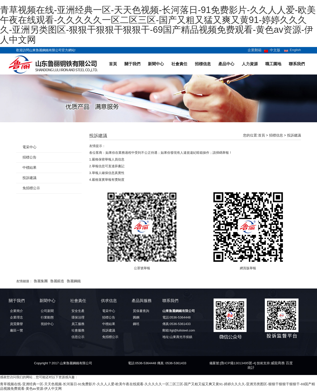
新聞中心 (156, 64)
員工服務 (77, 324)
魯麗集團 (40, 281)
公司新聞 (47, 311)
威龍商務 (275, 363)
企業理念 (16, 317)
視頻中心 (47, 324)
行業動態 (47, 317)
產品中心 (226, 64)
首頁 (113, 64)
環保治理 (77, 317)
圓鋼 (136, 317)
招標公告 (28, 157)
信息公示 (77, 337)
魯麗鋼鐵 (71, 281)
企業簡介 (16, 311)
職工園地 (273, 64)
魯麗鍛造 (55, 281)
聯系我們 (297, 64)
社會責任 (179, 64)
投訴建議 (294, 135)
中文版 (276, 50)
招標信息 (203, 64)
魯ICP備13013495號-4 (237, 363)
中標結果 (28, 168)
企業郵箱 (256, 50)
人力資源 (250, 64)
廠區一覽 (16, 330)
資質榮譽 (16, 324)
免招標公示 (30, 188)
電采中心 (28, 147)
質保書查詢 (141, 311)
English (295, 50)
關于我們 (132, 64)
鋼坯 (136, 324)
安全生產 (77, 311)
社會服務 (77, 330)
